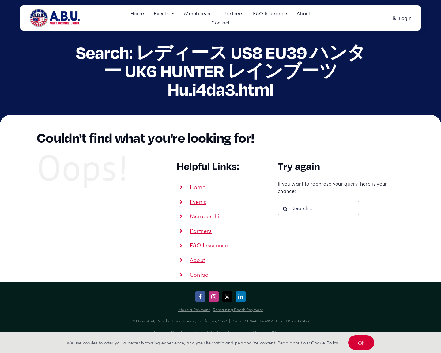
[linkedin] (241, 296)
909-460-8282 (259, 321)
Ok (361, 342)
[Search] (285, 208)
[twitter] (227, 296)
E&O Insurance (209, 245)
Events (198, 201)
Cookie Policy (324, 343)
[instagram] (214, 296)
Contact (200, 274)
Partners (201, 231)
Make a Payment (194, 309)
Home (197, 187)
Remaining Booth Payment (238, 309)
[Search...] (318, 208)
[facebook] (200, 296)
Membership (206, 216)
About (197, 260)
